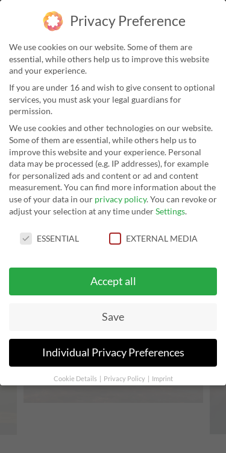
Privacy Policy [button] (125, 378)
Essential (49, 237)
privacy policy (120, 198)
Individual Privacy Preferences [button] (113, 351)
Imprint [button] (162, 378)
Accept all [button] (113, 280)
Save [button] (113, 316)
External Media (153, 237)
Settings (170, 210)
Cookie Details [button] (76, 378)
